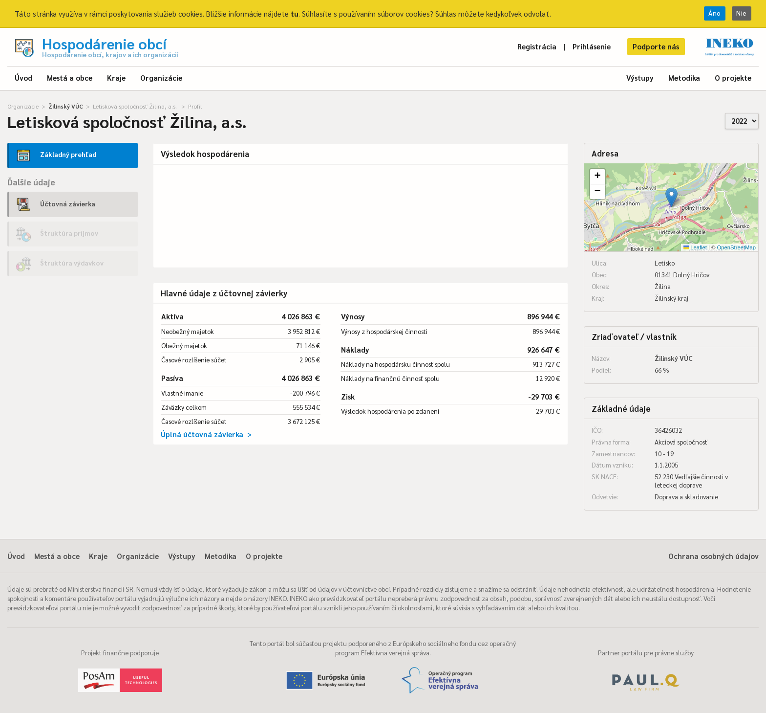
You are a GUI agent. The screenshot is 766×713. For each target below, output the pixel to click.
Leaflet (695, 247)
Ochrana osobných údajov (713, 555)
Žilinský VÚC (65, 106)
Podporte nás (656, 46)
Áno (714, 13)
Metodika (684, 77)
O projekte (733, 77)
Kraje (116, 77)
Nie (741, 13)
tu (294, 13)
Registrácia (536, 46)
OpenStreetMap (736, 247)
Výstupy (640, 77)
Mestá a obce (69, 77)
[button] (671, 197)
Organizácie (161, 77)
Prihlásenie (592, 46)
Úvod (23, 77)
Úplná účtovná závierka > (206, 434)
